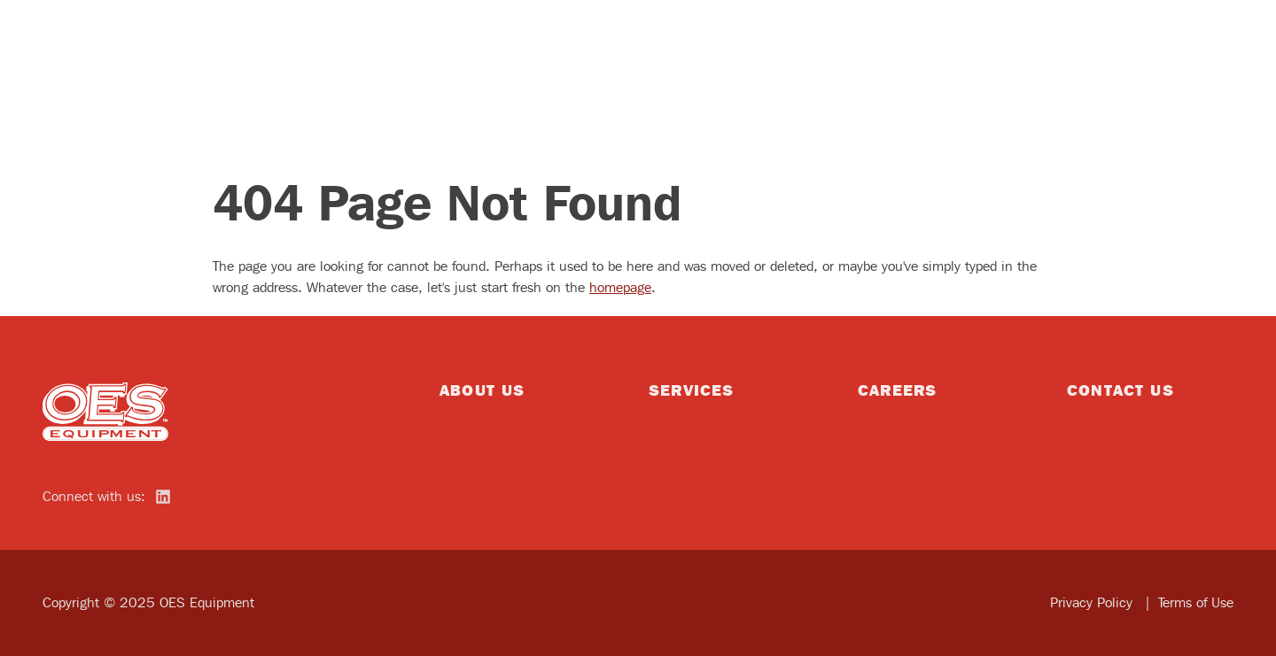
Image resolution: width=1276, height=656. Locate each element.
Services (691, 389)
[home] (106, 412)
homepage (620, 287)
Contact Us (1120, 389)
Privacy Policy (1093, 602)
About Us (482, 389)
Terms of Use (1195, 602)
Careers (897, 389)
